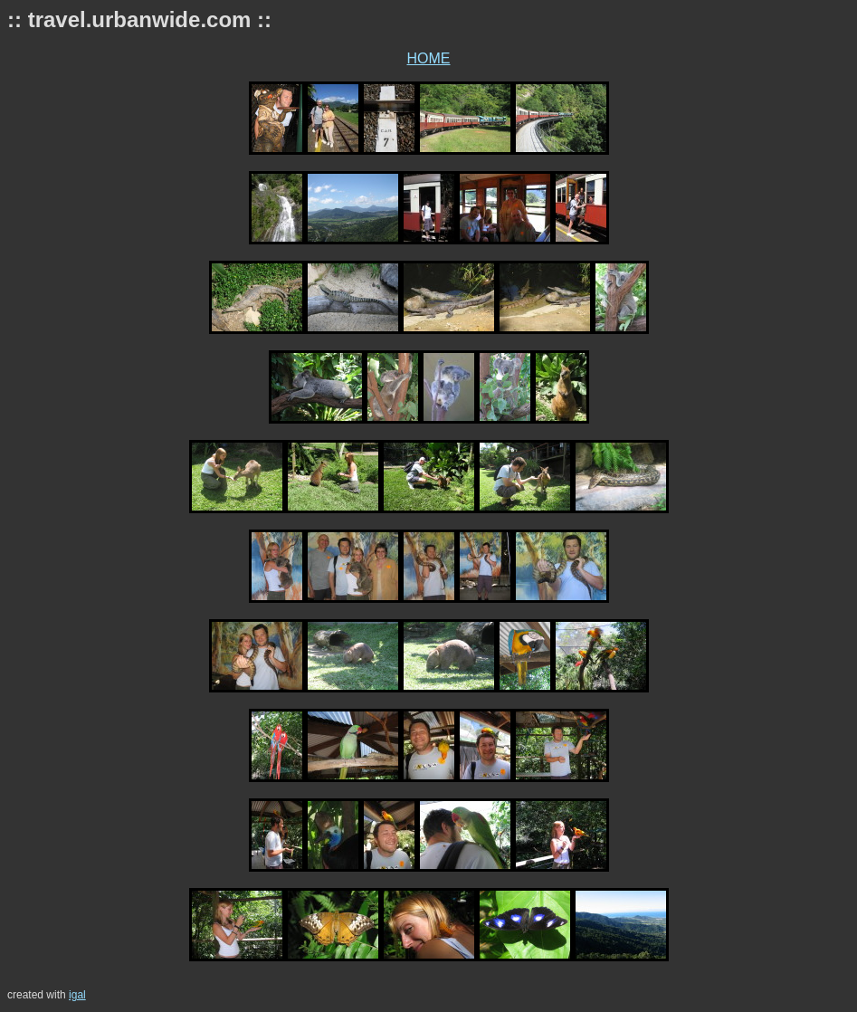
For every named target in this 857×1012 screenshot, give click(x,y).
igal (77, 994)
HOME (429, 58)
